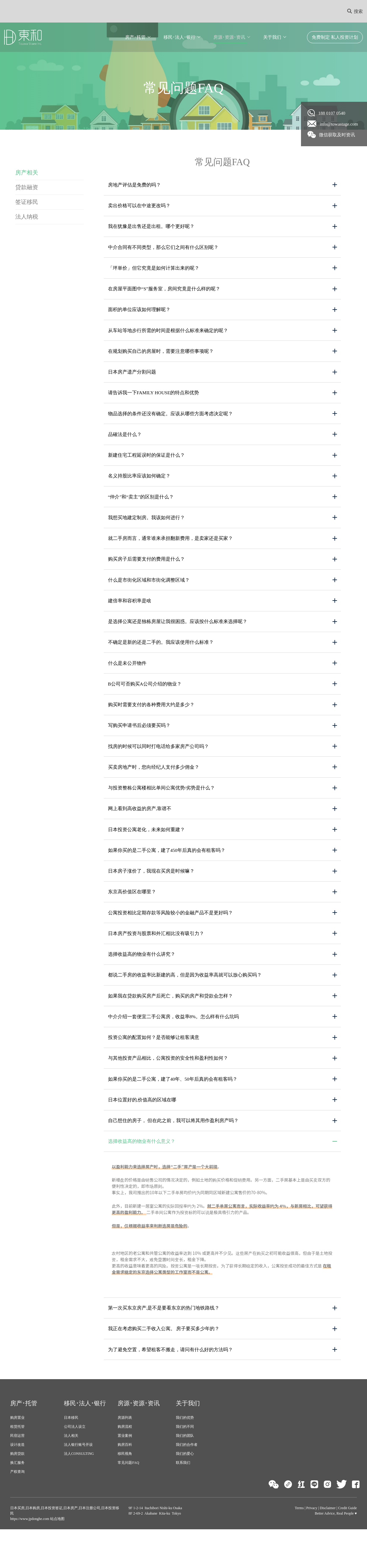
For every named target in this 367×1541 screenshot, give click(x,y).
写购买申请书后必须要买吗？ (139, 731)
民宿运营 (17, 1447)
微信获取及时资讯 (331, 134)
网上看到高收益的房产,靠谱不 (140, 815)
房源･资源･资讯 (229, 37)
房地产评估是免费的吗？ (134, 185)
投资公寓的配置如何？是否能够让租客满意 (153, 1046)
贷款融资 (26, 187)
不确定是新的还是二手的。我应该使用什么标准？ (161, 647)
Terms (299, 1520)
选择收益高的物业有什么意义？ (141, 1152)
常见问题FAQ (128, 1474)
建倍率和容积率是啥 (129, 605)
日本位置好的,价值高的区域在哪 (142, 1110)
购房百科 (125, 1456)
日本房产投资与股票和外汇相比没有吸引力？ (156, 941)
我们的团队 (185, 1447)
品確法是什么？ (125, 437)
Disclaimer (328, 1520)
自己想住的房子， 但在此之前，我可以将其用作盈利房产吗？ (173, 1131)
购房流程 (125, 1438)
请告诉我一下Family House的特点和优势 (154, 395)
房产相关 (26, 172)
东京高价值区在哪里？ (132, 899)
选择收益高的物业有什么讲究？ (141, 962)
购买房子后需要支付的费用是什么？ (146, 563)
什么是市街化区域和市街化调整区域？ (149, 584)
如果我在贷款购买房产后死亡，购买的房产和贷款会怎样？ (170, 1004)
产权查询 (17, 1483)
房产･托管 (135, 37)
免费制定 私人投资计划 (335, 37)
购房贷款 (17, 1465)
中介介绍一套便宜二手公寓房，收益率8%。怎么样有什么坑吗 (173, 1025)
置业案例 (125, 1447)
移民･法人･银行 (179, 37)
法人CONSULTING (79, 1465)
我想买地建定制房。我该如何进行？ (146, 521)
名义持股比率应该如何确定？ (139, 479)
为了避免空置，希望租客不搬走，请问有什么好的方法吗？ (170, 1361)
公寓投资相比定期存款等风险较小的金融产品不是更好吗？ (170, 920)
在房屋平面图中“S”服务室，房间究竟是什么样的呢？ (164, 290)
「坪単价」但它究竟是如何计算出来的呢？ (153, 269)
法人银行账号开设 (78, 1456)
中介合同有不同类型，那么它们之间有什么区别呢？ (163, 248)
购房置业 (17, 1429)
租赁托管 (17, 1438)
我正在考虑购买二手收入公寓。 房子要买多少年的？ (164, 1340)
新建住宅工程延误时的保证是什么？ (146, 458)
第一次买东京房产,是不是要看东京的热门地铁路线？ (164, 1319)
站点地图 (57, 1530)
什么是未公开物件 (127, 668)
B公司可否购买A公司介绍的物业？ (145, 689)
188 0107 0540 (326, 113)
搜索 (355, 11)
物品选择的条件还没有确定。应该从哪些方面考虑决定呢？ (170, 416)
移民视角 (125, 1465)
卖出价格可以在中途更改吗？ (139, 206)
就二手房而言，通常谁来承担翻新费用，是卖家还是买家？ (170, 542)
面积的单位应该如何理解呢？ (139, 311)
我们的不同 (185, 1438)
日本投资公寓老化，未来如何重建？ (146, 836)
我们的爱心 (185, 1465)
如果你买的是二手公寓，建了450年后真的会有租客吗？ (167, 857)
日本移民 (71, 1429)
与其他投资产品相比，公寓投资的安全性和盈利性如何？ (168, 1067)
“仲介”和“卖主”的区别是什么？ (141, 500)
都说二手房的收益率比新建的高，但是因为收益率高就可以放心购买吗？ (185, 983)
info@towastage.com (333, 124)
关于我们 (272, 37)
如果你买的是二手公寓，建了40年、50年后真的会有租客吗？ (173, 1088)
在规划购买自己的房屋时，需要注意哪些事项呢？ (161, 353)
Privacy (311, 1520)
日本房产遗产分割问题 (132, 374)
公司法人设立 (75, 1438)
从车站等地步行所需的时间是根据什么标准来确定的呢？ (168, 332)
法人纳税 (26, 217)
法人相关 (71, 1447)
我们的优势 (185, 1429)
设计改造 (17, 1456)
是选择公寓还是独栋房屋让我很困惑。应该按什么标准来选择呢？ (177, 626)
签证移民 (26, 202)
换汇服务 (17, 1474)
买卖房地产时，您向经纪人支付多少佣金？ (153, 773)
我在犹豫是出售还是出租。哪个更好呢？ (151, 227)
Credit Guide (347, 1520)
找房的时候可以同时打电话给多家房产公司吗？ (158, 752)
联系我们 (183, 1474)
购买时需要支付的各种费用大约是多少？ (151, 710)
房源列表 (125, 1429)
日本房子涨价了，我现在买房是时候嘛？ (151, 878)
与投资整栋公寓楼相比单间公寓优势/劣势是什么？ (161, 794)
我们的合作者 (186, 1456)
